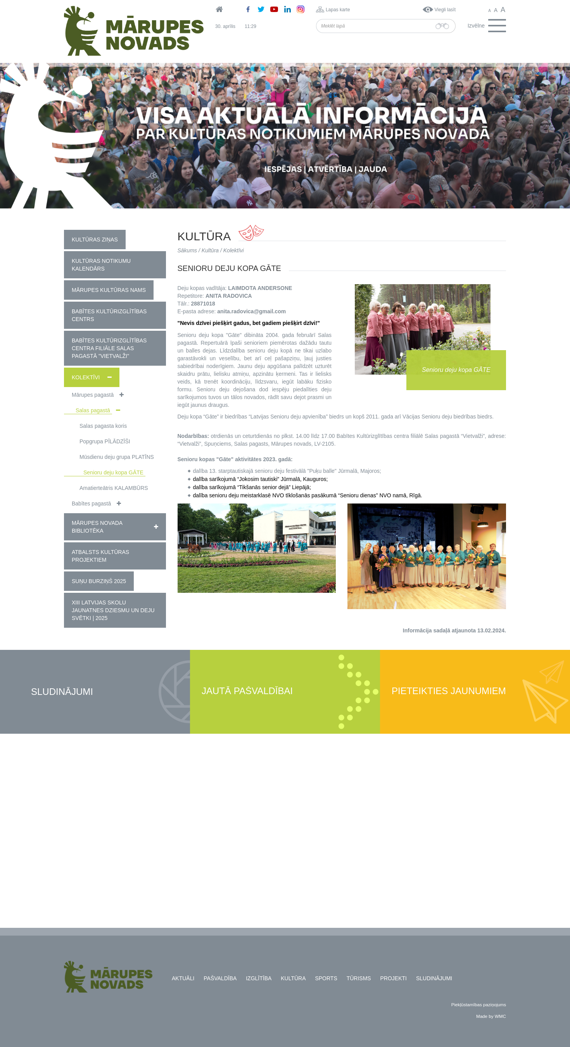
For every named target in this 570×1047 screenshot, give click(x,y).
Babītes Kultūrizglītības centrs (109, 315)
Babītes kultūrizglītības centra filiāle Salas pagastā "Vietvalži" (109, 348)
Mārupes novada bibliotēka (97, 527)
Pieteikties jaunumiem (449, 691)
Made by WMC (491, 1016)
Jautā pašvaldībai (247, 691)
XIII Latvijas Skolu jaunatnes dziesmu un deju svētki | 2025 (113, 610)
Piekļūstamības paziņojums (478, 1004)
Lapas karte (338, 9)
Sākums (187, 250)
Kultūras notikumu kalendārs (101, 265)
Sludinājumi (62, 692)
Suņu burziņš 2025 (99, 581)
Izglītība (258, 978)
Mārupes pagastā (93, 395)
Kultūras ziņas (95, 239)
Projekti (393, 978)
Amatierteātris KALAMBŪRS (113, 488)
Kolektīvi (86, 377)
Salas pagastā (93, 410)
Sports (326, 978)
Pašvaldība (220, 978)
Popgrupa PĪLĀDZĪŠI (104, 441)
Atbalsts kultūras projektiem (100, 556)
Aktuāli (183, 978)
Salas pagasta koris (103, 426)
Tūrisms (359, 978)
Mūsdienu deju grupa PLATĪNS (116, 457)
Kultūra (210, 250)
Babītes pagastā (91, 503)
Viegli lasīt (445, 9)
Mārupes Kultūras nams (109, 290)
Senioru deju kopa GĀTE (113, 472)
